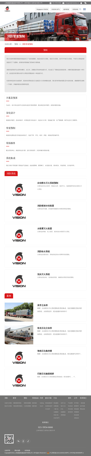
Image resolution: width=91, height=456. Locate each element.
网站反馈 (82, 409)
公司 (75, 398)
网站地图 (18, 450)
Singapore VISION (42, 9)
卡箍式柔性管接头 (18, 406)
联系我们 (83, 398)
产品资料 (70, 403)
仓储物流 (56, 412)
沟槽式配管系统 (17, 403)
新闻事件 (76, 406)
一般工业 (56, 409)
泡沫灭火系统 (8, 406)
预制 (16, 44)
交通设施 (56, 406)
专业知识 (70, 406)
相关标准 (70, 412)
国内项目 (34, 403)
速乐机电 (66, 9)
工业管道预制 (27, 406)
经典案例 (76, 412)
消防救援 (63, 415)
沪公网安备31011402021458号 (59, 453)
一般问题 (82, 403)
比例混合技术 (48, 406)
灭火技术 (47, 409)
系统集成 (35, 398)
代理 (41, 398)
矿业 (62, 409)
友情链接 (27, 450)
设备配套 (63, 412)
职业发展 (76, 415)
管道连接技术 (48, 403)
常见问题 (70, 409)
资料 (69, 398)
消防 (6, 398)
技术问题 (82, 406)
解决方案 (48, 398)
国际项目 (34, 406)
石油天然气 (57, 418)
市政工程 (56, 415)
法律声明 (8, 450)
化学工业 (63, 403)
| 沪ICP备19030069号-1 (76, 453)
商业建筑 (56, 403)
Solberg (42, 403)
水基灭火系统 (8, 403)
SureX (41, 406)
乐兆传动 (75, 9)
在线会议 (76, 418)
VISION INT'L (56, 9)
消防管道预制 (27, 403)
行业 (55, 398)
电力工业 (63, 406)
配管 (14, 398)
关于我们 (76, 403)
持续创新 (76, 409)
